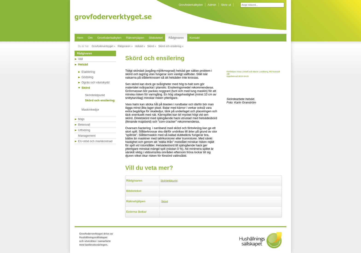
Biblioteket (156, 37)
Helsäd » (140, 46)
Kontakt (194, 37)
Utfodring (84, 130)
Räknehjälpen (135, 37)
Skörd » (151, 46)
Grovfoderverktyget (113, 17)
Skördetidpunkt (95, 95)
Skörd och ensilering (100, 100)
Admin (212, 4)
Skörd (86, 87)
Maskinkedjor (90, 109)
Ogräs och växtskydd (95, 82)
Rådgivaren (176, 37)
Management (87, 135)
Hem (80, 37)
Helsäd (83, 64)
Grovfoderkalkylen (191, 4)
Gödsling (87, 77)
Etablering (88, 72)
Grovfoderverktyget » (103, 46)
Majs (81, 119)
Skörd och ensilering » (170, 46)
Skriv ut (226, 4)
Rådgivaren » (125, 46)
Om (90, 37)
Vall (80, 59)
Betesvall (84, 124)
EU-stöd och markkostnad (95, 141)
